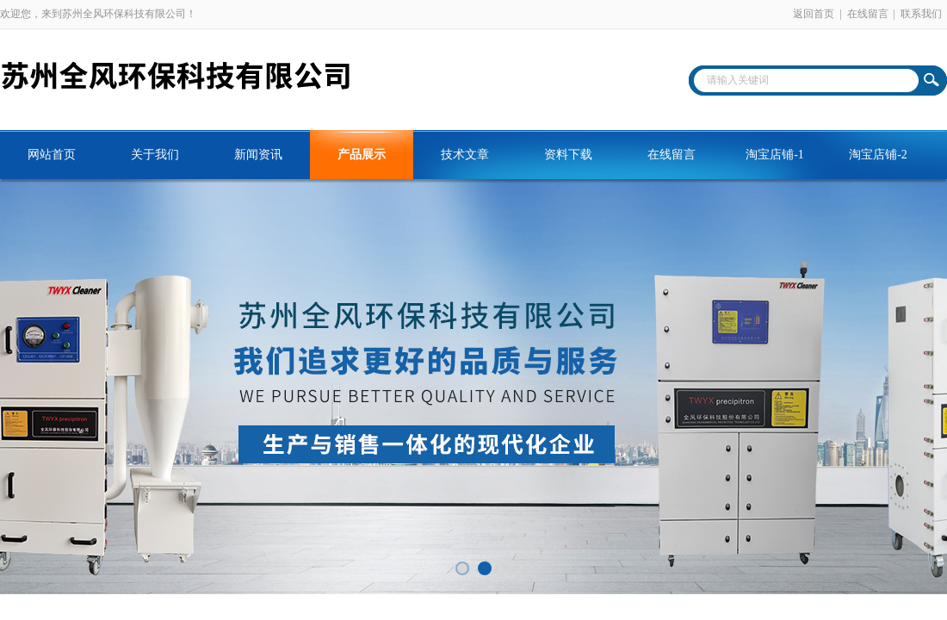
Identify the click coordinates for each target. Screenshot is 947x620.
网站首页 (52, 154)
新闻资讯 (258, 154)
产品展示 (361, 154)
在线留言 (867, 14)
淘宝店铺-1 (775, 154)
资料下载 (568, 154)
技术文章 (465, 154)
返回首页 (813, 14)
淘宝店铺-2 (878, 154)
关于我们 (155, 154)
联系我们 (921, 14)
